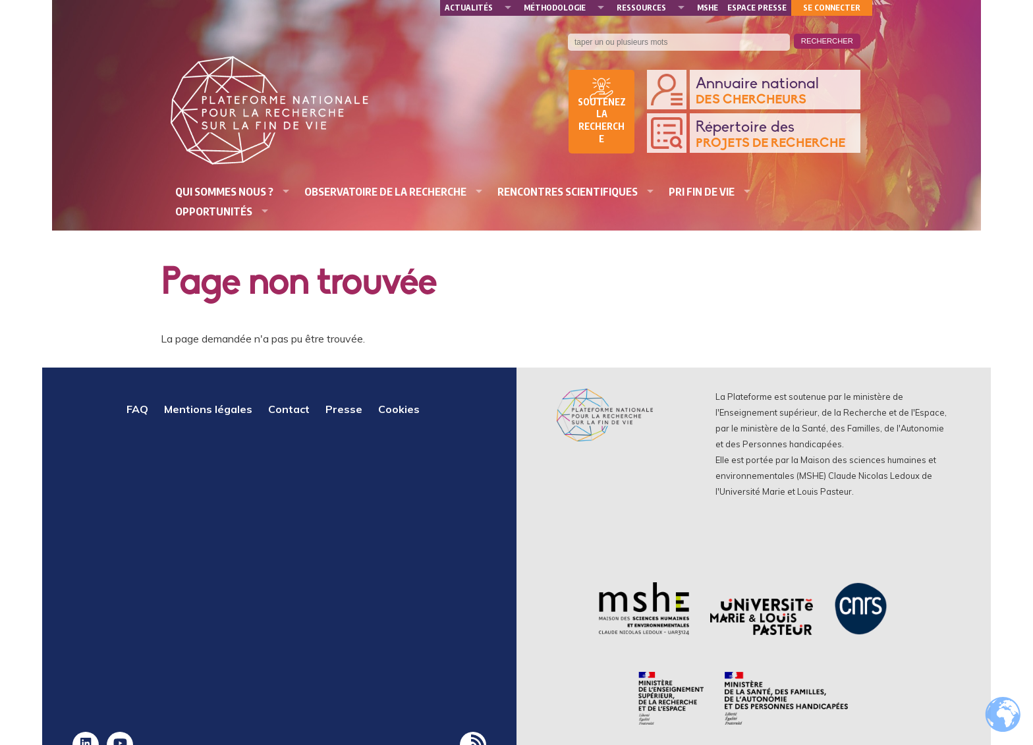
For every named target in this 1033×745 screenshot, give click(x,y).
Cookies (399, 409)
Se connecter (831, 8)
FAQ (137, 409)
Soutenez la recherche (602, 120)
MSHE (707, 8)
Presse (343, 409)
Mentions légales (208, 409)
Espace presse (757, 8)
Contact (289, 409)
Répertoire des (775, 135)
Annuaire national (775, 91)
